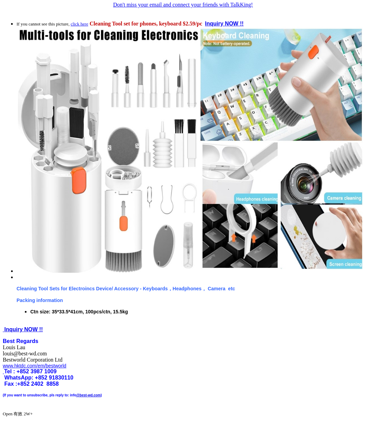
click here (79, 24)
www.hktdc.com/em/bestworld (34, 365)
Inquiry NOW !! (224, 24)
